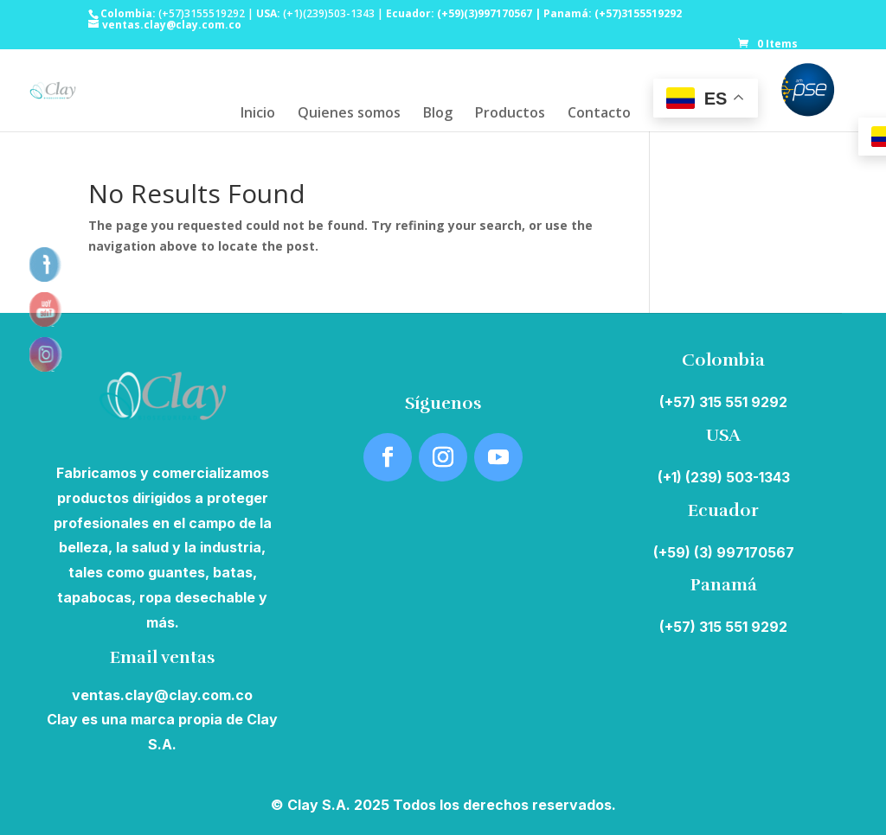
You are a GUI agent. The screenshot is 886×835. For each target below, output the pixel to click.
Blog (438, 114)
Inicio (258, 114)
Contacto (599, 114)
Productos (510, 114)
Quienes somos (349, 114)
